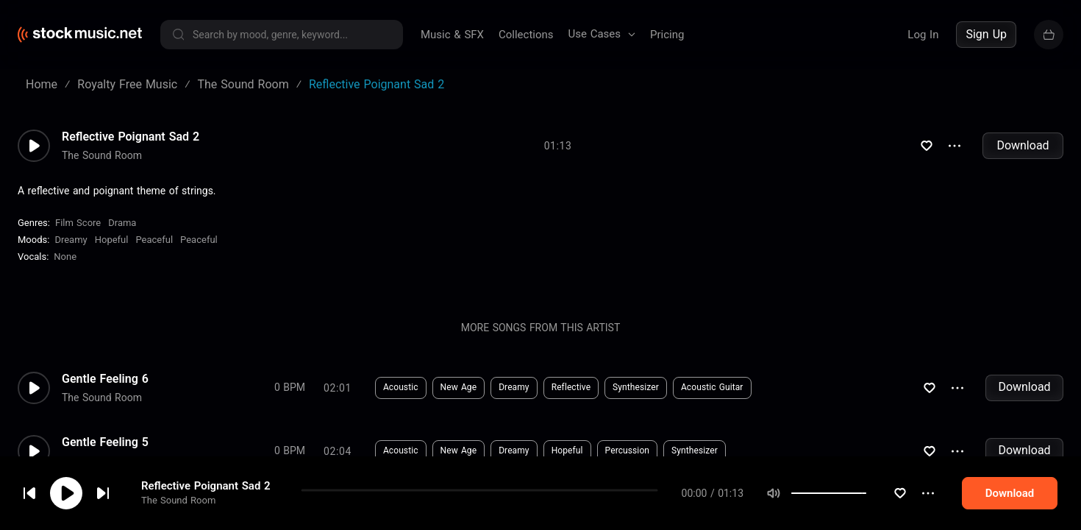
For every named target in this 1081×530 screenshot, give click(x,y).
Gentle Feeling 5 (105, 442)
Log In (922, 34)
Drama (122, 222)
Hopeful (112, 239)
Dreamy (70, 239)
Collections (526, 34)
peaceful (154, 239)
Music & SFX (452, 34)
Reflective (509, 387)
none (65, 256)
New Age (397, 387)
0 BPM (228, 387)
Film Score (78, 222)
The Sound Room (178, 500)
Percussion (565, 450)
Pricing (667, 34)
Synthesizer (574, 387)
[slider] (866, 493)
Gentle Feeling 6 (105, 379)
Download (1022, 145)
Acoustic (339, 387)
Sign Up (986, 34)
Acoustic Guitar (650, 387)
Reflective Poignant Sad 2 (206, 485)
